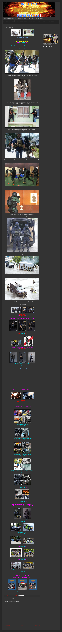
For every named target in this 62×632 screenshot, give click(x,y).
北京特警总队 (22, 400)
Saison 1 (21, 21)
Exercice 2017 (22, 314)
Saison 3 (30, 21)
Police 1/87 (44, 21)
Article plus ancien (37, 625)
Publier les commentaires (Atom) (12, 627)
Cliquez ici (22, 315)
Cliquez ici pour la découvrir (22, 590)
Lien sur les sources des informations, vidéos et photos (22, 45)
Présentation (5, 21)
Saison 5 (39, 21)
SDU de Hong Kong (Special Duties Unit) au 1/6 (22, 332)
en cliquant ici (22, 42)
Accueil (22, 625)
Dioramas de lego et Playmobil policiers (22, 569)
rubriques (16, 21)
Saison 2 (25, 21)
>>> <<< (22, 333)
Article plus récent (7, 625)
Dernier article (11, 21)
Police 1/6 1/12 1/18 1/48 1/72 (52, 21)
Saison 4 (34, 21)
